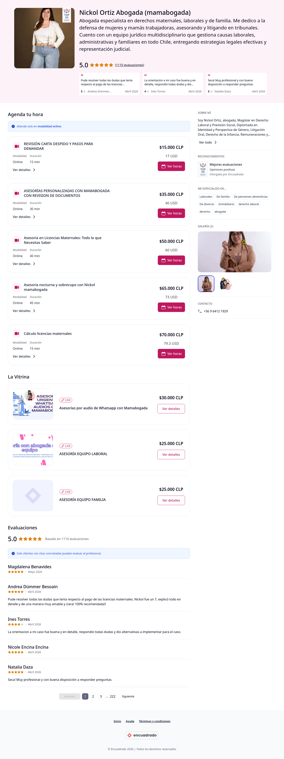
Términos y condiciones (154, 721)
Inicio (117, 721)
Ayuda (130, 721)
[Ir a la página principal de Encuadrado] (142, 735)
